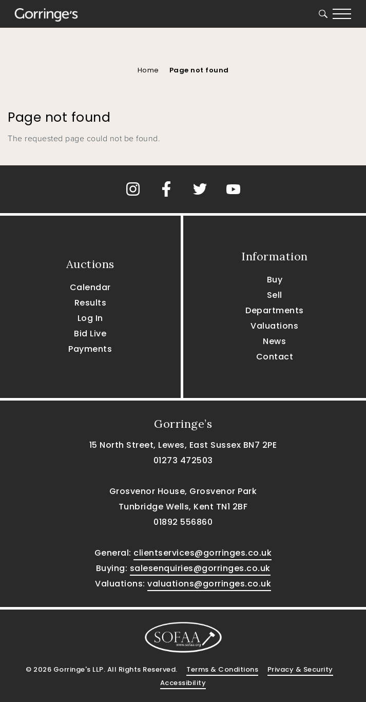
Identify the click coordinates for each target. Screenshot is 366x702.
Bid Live (90, 333)
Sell (274, 295)
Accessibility (183, 683)
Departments (274, 310)
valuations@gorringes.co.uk (209, 584)
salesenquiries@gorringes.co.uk (200, 568)
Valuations (274, 326)
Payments (90, 349)
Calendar (90, 287)
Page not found (199, 70)
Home (148, 70)
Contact (275, 357)
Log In (90, 318)
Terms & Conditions (222, 669)
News (274, 341)
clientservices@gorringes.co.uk (202, 553)
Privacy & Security (300, 669)
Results (90, 303)
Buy (275, 280)
